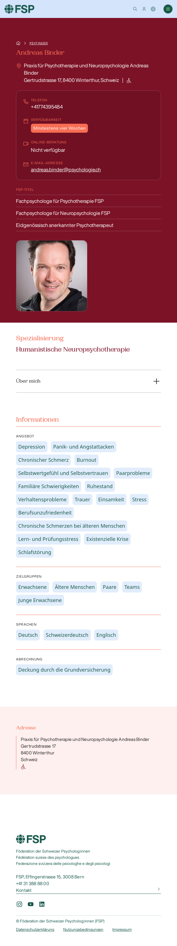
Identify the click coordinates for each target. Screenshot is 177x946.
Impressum (122, 929)
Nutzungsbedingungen (83, 929)
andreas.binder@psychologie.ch (66, 169)
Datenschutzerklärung (35, 929)
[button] (135, 9)
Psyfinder (39, 43)
